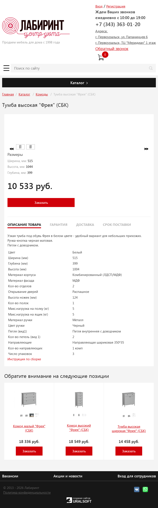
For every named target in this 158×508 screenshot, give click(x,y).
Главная (8, 94)
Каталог (24, 94)
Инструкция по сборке (24, 359)
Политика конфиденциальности (27, 492)
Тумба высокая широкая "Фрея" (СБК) (129, 428)
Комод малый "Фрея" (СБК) (29, 428)
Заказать (41, 202)
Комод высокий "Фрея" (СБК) (79, 427)
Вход (99, 6)
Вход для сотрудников (137, 476)
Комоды (42, 94)
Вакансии (10, 476)
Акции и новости (67, 476)
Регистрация (115, 6)
